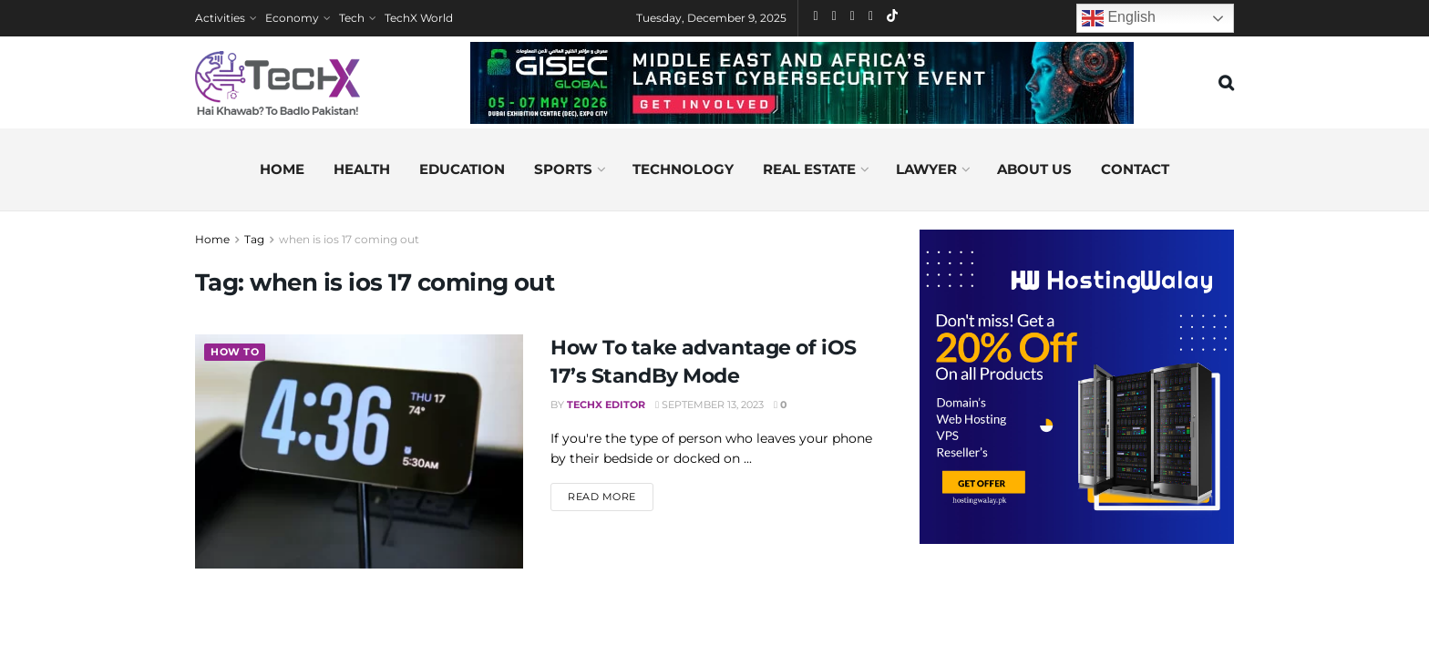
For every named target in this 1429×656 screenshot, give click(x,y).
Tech (352, 18)
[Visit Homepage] (277, 83)
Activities (220, 18)
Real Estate (809, 169)
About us (1034, 169)
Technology (683, 169)
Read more (610, 495)
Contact (1135, 169)
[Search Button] (1226, 83)
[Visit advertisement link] (1077, 387)
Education (462, 169)
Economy (292, 18)
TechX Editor (606, 404)
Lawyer (926, 169)
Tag (254, 239)
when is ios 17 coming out (349, 239)
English (1119, 18)
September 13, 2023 (709, 404)
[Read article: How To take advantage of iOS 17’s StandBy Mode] (359, 451)
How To (235, 352)
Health (362, 169)
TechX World (419, 18)
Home (282, 169)
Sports (563, 169)
